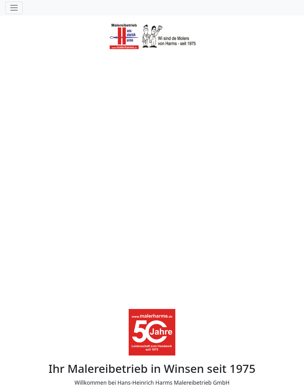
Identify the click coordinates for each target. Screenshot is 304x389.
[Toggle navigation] (14, 8)
